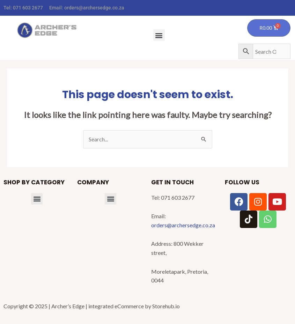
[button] (159, 35)
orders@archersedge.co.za (94, 7)
